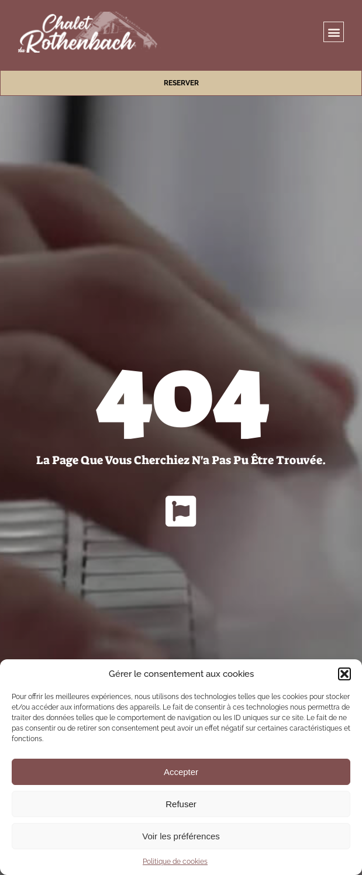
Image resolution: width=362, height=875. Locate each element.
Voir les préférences (181, 836)
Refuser (181, 804)
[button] (344, 674)
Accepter (181, 772)
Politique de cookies (175, 861)
